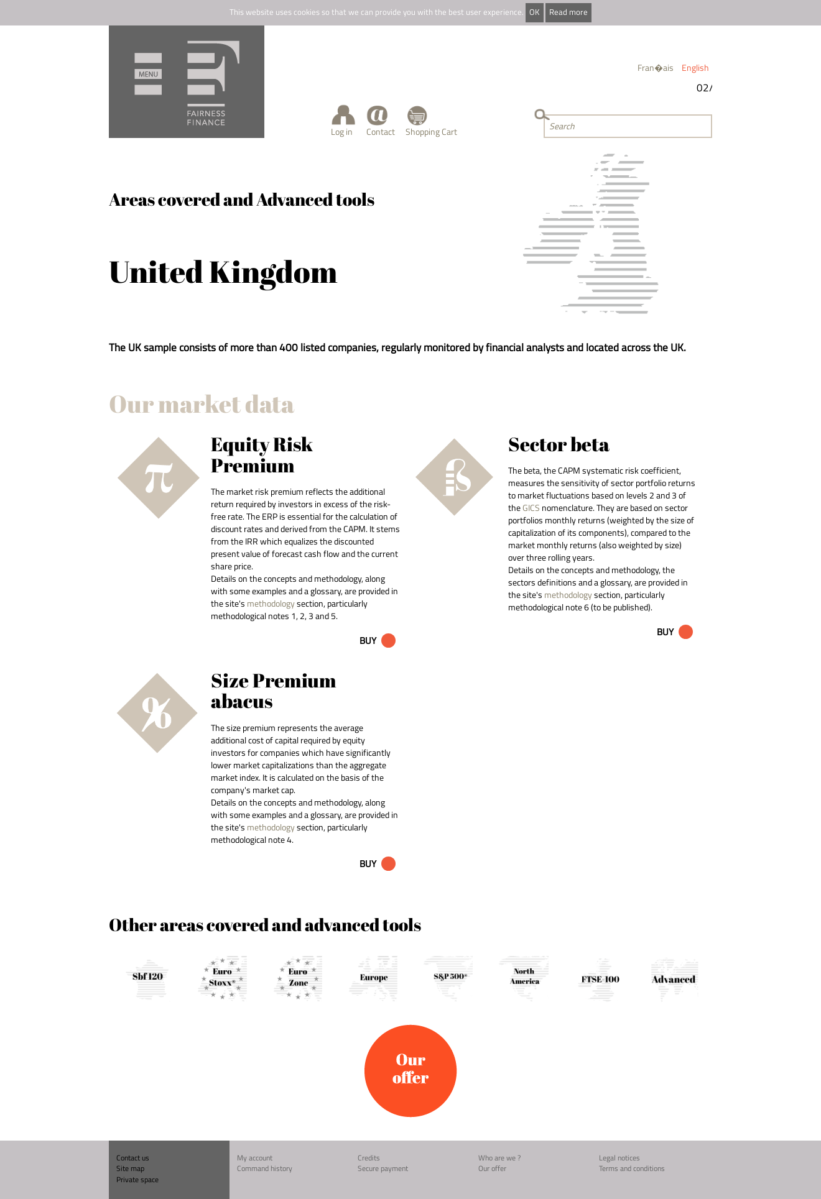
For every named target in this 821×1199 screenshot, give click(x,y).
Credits (369, 1158)
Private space (137, 1179)
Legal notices (619, 1158)
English (695, 67)
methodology (271, 603)
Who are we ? (499, 1158)
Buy (367, 640)
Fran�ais (656, 67)
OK (534, 12)
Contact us (132, 1158)
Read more (568, 12)
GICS (531, 507)
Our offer (492, 1168)
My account (254, 1158)
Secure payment (383, 1168)
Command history (264, 1168)
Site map (130, 1168)
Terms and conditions (632, 1168)
